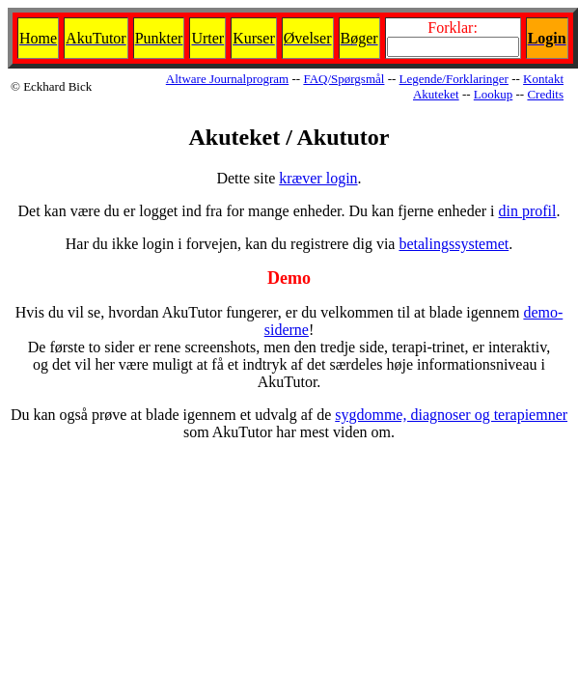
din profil (528, 211)
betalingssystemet (454, 244)
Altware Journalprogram (227, 78)
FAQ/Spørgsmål (343, 78)
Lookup (493, 94)
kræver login (318, 178)
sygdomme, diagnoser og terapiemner (451, 414)
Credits (545, 94)
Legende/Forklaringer (454, 78)
